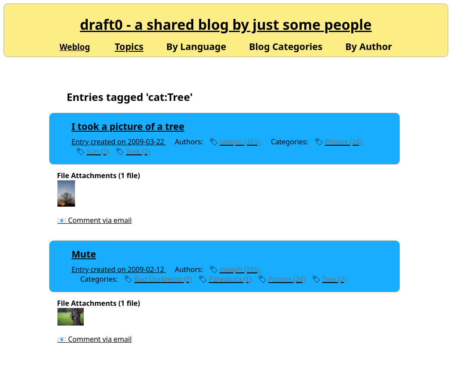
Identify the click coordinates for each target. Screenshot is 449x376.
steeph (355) (240, 142)
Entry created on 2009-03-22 (118, 142)
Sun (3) (97, 151)
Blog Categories (286, 45)
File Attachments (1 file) (98, 175)
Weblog (75, 46)
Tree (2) (138, 151)
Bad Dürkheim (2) (163, 279)
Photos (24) (343, 142)
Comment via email (100, 220)
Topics (128, 46)
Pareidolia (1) (230, 279)
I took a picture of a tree (128, 126)
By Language (196, 45)
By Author (369, 45)
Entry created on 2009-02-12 (118, 269)
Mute (83, 253)
